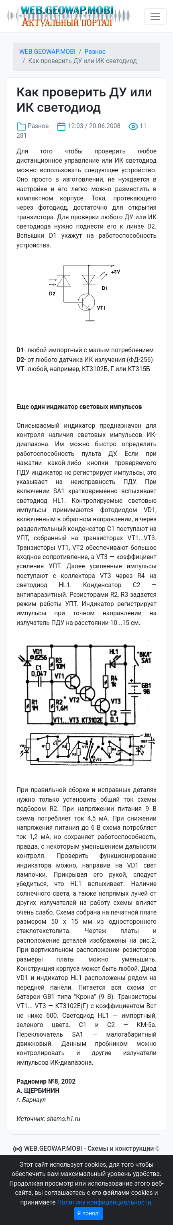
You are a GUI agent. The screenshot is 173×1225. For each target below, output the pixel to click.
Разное (95, 51)
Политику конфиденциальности (104, 1202)
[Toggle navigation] (155, 16)
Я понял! (88, 1213)
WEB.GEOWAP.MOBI (47, 51)
